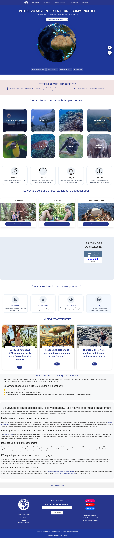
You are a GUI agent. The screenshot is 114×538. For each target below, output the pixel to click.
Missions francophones (38, 69)
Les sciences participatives (90, 520)
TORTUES (43, 146)
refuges (15, 146)
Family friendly (78, 69)
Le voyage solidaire (90, 515)
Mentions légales (55, 531)
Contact (24, 520)
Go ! (20, 367)
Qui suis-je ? (24, 517)
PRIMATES (71, 146)
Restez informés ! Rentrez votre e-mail (57, 504)
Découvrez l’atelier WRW (57, 485)
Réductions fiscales (65, 69)
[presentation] (19, 336)
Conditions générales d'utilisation (69, 531)
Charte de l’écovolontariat (90, 518)
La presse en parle (23, 522)
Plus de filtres (46, 2)
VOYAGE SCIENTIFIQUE (15, 120)
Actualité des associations (57, 346)
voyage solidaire (8, 434)
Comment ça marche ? (60, 2)
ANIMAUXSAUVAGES (99, 146)
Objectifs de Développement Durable (65, 473)
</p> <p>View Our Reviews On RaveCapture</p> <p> (93, 262)
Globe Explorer (35, 2)
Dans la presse (74, 2)
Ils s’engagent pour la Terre (20, 346)
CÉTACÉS (43, 120)
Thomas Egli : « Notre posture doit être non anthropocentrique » (94, 353)
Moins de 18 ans (52, 69)
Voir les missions (18, 224)
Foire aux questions (24, 514)
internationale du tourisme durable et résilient (61, 471)
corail (71, 120)
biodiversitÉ (99, 120)
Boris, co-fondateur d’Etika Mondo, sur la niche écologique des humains (20, 355)
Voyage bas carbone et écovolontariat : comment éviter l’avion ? (57, 353)
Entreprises (85, 2)
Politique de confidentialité (43, 531)
